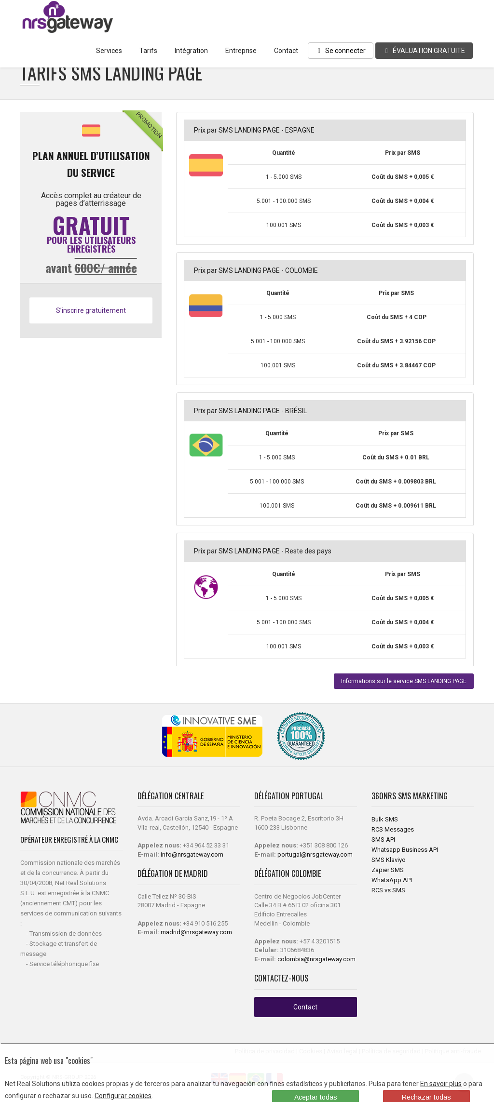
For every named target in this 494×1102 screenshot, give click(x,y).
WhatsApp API (391, 880)
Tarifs (148, 50)
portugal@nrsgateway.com (315, 854)
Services (109, 50)
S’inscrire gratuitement (91, 310)
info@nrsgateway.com (192, 854)
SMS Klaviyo (388, 859)
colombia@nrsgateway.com (316, 959)
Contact (286, 50)
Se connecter (341, 50)
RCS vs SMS (388, 890)
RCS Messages (392, 829)
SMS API (383, 839)
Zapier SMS (387, 870)
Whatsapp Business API (404, 849)
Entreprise (241, 50)
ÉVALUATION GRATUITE (424, 50)
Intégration (191, 50)
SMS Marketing (423, 796)
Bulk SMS (384, 819)
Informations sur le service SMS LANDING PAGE (404, 681)
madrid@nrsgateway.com (196, 932)
